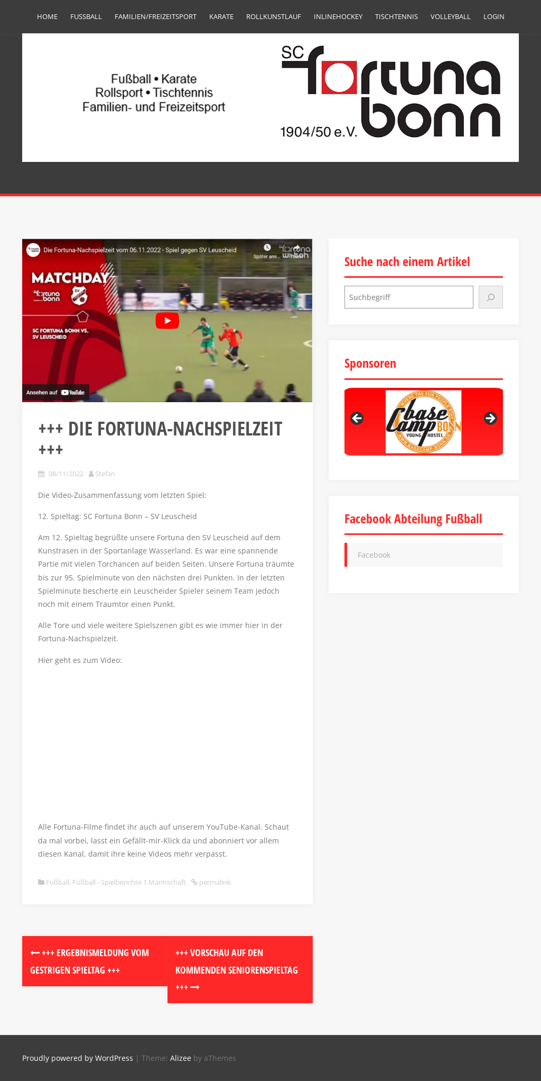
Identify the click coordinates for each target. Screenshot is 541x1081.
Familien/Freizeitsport (156, 16)
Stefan (105, 473)
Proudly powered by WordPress (77, 1058)
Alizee (180, 1058)
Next (490, 419)
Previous (358, 419)
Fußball (86, 16)
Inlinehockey (338, 16)
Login (494, 16)
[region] (423, 422)
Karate (221, 16)
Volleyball (451, 16)
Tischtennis (396, 16)
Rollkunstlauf (273, 16)
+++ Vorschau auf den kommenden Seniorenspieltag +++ (236, 969)
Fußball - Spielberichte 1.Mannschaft (129, 882)
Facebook (374, 555)
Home (47, 16)
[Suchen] (491, 297)
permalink (214, 882)
